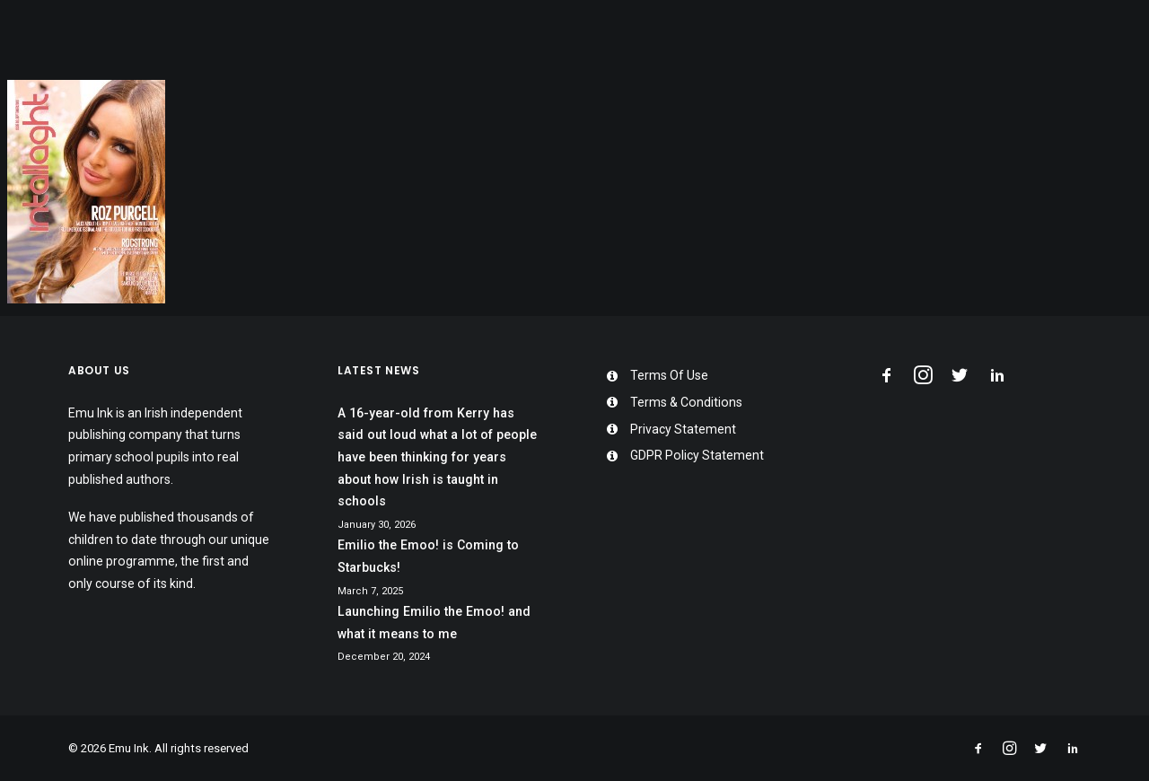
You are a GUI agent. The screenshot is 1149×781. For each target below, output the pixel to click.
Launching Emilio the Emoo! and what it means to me (434, 622)
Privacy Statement (683, 429)
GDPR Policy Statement (697, 455)
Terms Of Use (669, 375)
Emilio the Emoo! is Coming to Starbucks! (428, 556)
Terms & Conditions (686, 402)
